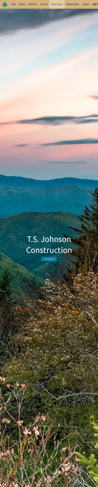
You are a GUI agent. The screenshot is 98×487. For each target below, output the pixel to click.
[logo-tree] (5, 4)
